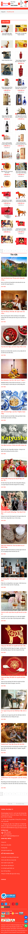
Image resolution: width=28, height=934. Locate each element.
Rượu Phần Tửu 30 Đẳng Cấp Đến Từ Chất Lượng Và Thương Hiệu (21, 88)
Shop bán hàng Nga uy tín (16, 924)
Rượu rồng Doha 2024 (7, 60)
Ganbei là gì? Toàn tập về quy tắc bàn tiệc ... (13, 744)
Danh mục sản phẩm (6, 845)
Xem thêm (3, 286)
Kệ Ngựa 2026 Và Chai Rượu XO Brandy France (21, 116)
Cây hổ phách (13, 928)
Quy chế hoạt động (5, 871)
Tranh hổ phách (20, 928)
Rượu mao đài (19, 932)
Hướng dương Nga (21, 930)
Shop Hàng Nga (12, 926)
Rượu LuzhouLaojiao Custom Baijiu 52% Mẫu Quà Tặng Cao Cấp (7, 143)
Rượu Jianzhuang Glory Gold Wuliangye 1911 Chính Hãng (7, 88)
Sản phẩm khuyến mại (6, 850)
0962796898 (14, 5)
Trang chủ (3, 11)
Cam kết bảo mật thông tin (7, 865)
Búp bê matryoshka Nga (11, 930)
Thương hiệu (4, 847)
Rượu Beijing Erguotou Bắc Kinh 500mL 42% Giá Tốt (21, 61)
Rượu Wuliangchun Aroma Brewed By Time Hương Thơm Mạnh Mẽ (21, 143)
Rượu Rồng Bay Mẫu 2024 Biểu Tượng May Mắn (7, 34)
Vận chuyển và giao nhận (7, 862)
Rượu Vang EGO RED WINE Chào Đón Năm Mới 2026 (7, 116)
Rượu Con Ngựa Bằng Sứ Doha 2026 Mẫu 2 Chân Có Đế (7, 229)
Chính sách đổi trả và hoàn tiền (8, 860)
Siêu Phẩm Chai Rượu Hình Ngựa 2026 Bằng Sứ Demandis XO (21, 172)
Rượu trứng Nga (6, 928)
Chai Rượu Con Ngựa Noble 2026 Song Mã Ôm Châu (21, 229)
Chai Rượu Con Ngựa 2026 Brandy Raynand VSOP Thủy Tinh (21, 201)
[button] (7, 803)
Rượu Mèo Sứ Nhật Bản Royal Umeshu (20, 34)
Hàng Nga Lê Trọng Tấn (5, 924)
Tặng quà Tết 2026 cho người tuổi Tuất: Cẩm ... (14, 645)
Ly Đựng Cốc (6, 932)
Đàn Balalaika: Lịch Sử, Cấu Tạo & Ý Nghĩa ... (13, 380)
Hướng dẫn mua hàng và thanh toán (10, 857)
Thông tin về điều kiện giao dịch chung (10, 873)
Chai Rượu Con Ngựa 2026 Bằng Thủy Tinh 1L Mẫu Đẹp (7, 201)
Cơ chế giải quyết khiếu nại (7, 868)
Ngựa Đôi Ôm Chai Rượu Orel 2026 (7, 172)
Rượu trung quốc (12, 932)
